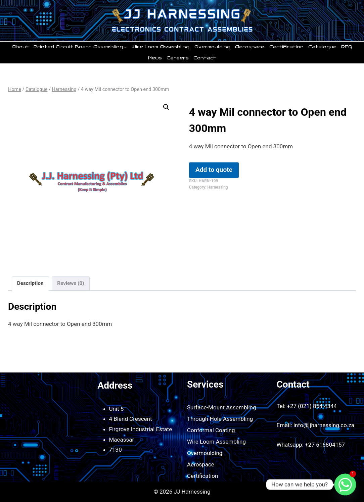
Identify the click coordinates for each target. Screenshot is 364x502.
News (155, 58)
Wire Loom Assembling (160, 47)
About (20, 47)
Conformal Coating (211, 430)
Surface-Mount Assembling (221, 407)
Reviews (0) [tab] (70, 283)
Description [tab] (30, 283)
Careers (178, 58)
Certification (286, 47)
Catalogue (322, 47)
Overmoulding (212, 47)
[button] (166, 107)
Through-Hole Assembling (220, 418)
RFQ (346, 47)
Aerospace (249, 47)
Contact (204, 58)
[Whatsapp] (345, 484)
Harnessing (218, 187)
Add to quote (213, 169)
